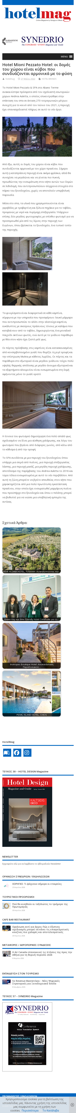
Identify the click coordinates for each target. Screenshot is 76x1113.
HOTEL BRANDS (49, 78)
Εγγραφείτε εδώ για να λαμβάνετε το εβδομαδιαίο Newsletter (31, 863)
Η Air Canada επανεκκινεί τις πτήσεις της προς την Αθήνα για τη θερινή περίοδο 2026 (42, 953)
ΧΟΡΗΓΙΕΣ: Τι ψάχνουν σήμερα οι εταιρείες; (37, 883)
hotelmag (10, 78)
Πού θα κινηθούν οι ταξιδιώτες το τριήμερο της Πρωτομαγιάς (40, 905)
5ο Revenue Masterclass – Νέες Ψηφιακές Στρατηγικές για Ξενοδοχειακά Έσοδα (36, 982)
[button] (64, 56)
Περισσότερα (30, 1110)
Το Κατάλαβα (50, 1110)
